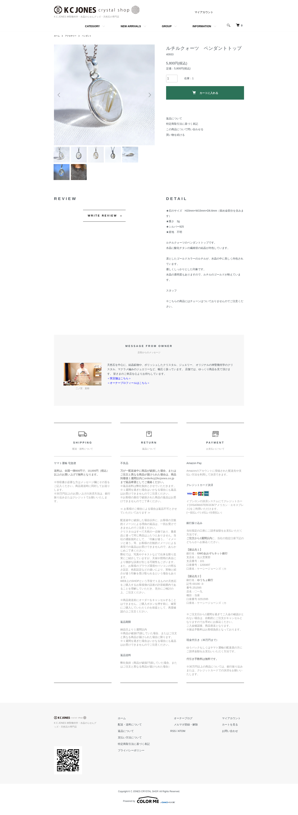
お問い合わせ (233, 737)
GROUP (167, 26)
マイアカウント (204, 12)
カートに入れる (205, 92)
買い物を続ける (175, 134)
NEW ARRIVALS (131, 26)
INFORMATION (202, 26)
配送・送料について (147, 730)
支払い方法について (147, 743)
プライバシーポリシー (148, 756)
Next (149, 95)
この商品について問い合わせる (184, 129)
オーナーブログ (193, 724)
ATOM (195, 737)
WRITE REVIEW (102, 221)
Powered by (149, 805)
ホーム (57, 35)
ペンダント (91, 35)
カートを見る (233, 730)
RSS (187, 737)
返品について (174, 118)
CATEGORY (92, 26)
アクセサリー (73, 35)
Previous (60, 95)
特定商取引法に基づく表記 (182, 123)
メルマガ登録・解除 (196, 730)
